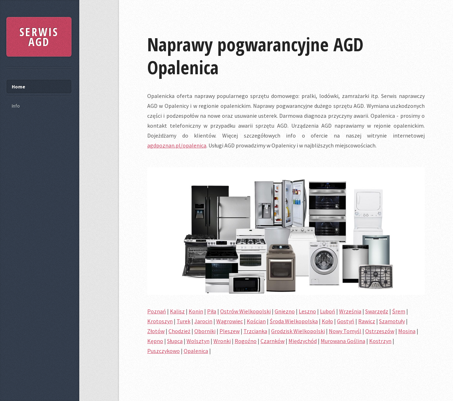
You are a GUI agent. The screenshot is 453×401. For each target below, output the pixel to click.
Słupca (175, 340)
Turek (183, 321)
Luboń (327, 311)
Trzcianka (255, 331)
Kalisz (177, 311)
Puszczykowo (163, 350)
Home (18, 86)
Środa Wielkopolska (294, 321)
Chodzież (179, 331)
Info (16, 106)
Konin (196, 311)
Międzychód (302, 340)
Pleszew (229, 331)
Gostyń (345, 321)
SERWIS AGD (38, 36)
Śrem (398, 311)
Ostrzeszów (379, 331)
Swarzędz (376, 311)
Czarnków (272, 340)
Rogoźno (246, 340)
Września (350, 311)
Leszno (307, 311)
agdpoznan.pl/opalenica (176, 145)
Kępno (155, 340)
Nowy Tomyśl (345, 331)
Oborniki (205, 331)
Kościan (256, 321)
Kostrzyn (380, 340)
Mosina (406, 331)
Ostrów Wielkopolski (245, 311)
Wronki (222, 340)
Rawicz (366, 321)
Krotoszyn (160, 321)
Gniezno (285, 311)
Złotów (156, 331)
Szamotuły (392, 321)
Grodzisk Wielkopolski (298, 331)
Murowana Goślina (343, 340)
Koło (327, 321)
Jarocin (203, 321)
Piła (211, 311)
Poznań (156, 311)
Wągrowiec (229, 321)
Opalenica (196, 350)
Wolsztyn (198, 340)
